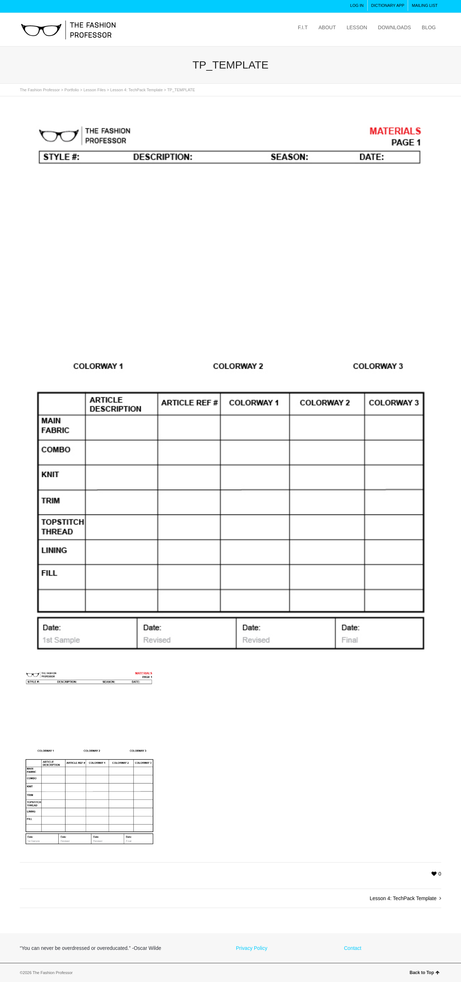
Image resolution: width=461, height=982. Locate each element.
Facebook (57, 7)
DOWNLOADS (394, 27)
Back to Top (424, 972)
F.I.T (303, 27)
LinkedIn (89, 7)
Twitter (41, 7)
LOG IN (356, 5)
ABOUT (327, 27)
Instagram (25, 7)
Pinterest (73, 7)
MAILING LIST (425, 5)
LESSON (356, 27)
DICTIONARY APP (387, 5)
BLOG (429, 27)
